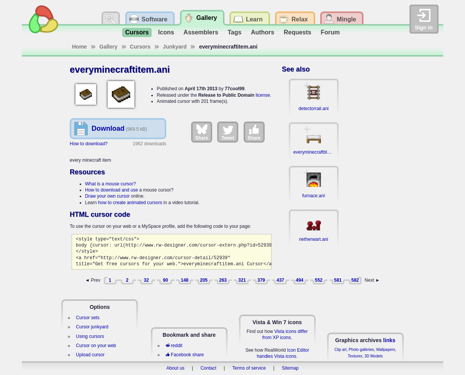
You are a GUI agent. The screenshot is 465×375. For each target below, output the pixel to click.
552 (319, 280)
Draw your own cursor (107, 196)
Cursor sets (87, 317)
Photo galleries (361, 349)
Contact (208, 368)
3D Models (373, 356)
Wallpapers (385, 349)
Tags (234, 32)
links (389, 340)
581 (338, 280)
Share (201, 132)
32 (146, 280)
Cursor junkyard (92, 327)
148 (184, 280)
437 (280, 280)
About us (175, 368)
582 (355, 280)
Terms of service (249, 368)
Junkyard (175, 47)
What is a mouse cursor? (110, 184)
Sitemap (290, 368)
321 (242, 280)
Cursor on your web (96, 345)
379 (261, 280)
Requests (297, 32)
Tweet (227, 132)
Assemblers (200, 32)
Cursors (137, 32)
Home (79, 47)
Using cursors (90, 336)
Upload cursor (90, 354)
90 (165, 280)
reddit (173, 345)
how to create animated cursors (130, 202)
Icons (166, 32)
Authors (262, 32)
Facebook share (184, 354)
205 (204, 280)
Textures (355, 356)
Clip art (340, 349)
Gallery (108, 47)
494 (299, 280)
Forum (330, 32)
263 (223, 280)
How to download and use (111, 190)
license (262, 95)
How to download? (89, 143)
